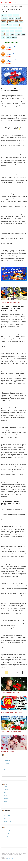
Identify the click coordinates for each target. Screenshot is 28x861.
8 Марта (5, 841)
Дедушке (18, 34)
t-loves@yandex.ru (10, 858)
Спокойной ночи (7, 812)
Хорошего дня (7, 818)
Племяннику (18, 31)
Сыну (12, 31)
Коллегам (18, 18)
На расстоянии (7, 804)
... (21, 672)
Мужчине (4, 21)
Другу (21, 21)
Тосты (3, 37)
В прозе (10, 15)
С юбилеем (6, 763)
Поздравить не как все (12, 37)
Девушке (6, 795)
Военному (9, 24)
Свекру (12, 34)
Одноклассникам (13, 27)
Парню (3, 24)
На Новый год (7, 844)
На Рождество (7, 836)
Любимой (6, 772)
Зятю (3, 34)
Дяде (7, 34)
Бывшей (5, 801)
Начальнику (4, 27)
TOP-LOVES (8, 852)
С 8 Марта (6, 757)
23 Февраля (6, 839)
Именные (11, 18)
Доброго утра (7, 815)
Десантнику (16, 24)
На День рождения (8, 830)
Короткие (16, 15)
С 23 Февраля (13, 6)
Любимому (10, 21)
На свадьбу (6, 766)
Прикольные (4, 18)
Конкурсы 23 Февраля (9, 777)
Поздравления (4, 6)
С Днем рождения (8, 760)
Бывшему (6, 798)
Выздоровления (7, 821)
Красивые (4, 15)
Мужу (16, 21)
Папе (7, 31)
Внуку (23, 34)
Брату (3, 31)
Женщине (6, 789)
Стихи (20, 27)
